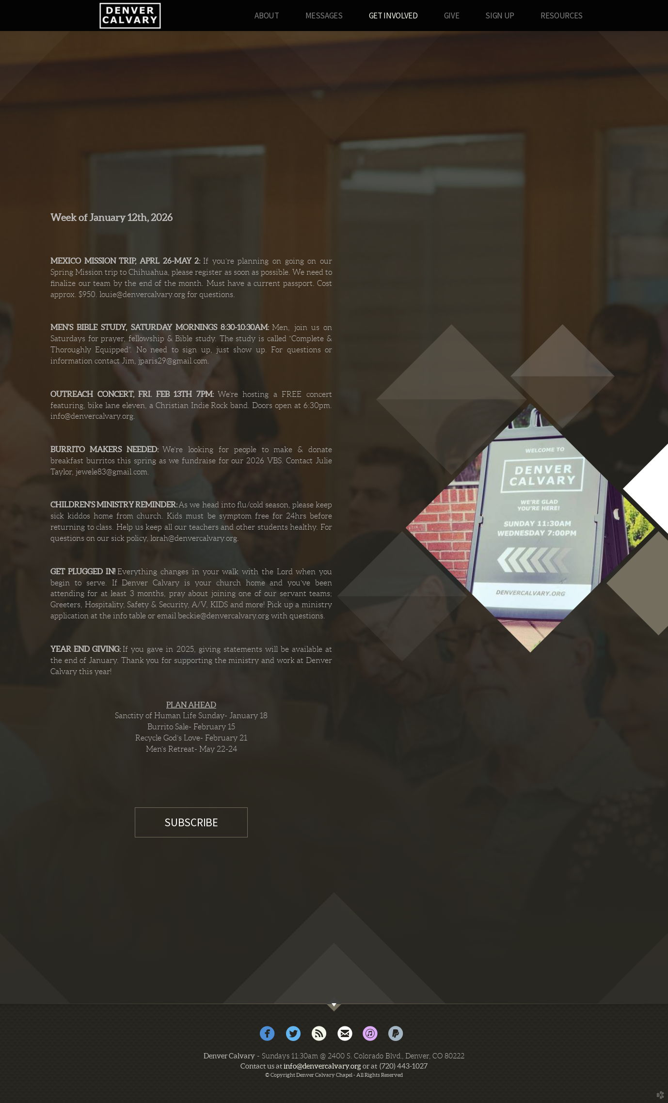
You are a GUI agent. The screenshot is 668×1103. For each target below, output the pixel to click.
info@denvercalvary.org (322, 1066)
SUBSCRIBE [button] (191, 822)
